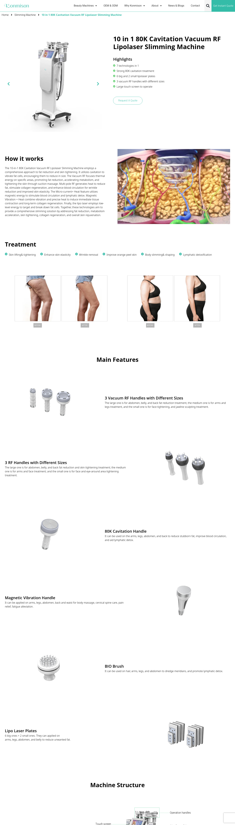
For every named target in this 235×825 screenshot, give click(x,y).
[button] (208, 6)
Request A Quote (127, 100)
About (156, 5)
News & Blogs (176, 5)
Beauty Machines (85, 5)
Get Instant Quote (223, 5)
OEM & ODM (110, 5)
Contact (195, 5)
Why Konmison (134, 5)
